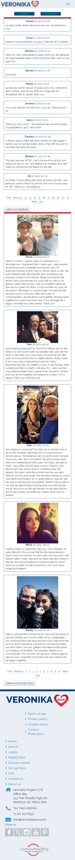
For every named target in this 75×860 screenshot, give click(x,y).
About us (14, 784)
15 (39, 197)
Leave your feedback (17, 209)
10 (59, 671)
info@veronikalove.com (29, 819)
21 (68, 197)
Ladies (12, 752)
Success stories (19, 762)
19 (58, 197)
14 (35, 197)
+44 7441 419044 (24, 808)
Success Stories (50, 13)
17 (49, 197)
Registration (16, 757)
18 (53, 197)
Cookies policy (38, 724)
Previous (17, 197)
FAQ (11, 773)
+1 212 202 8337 (23, 813)
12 (25, 197)
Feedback (24, 13)
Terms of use (37, 713)
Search (13, 746)
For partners (17, 768)
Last (41, 201)
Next (34, 201)
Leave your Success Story (20, 683)
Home (12, 741)
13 (30, 197)
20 (62, 197)
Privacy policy (37, 719)
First (8, 197)
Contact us (15, 778)
